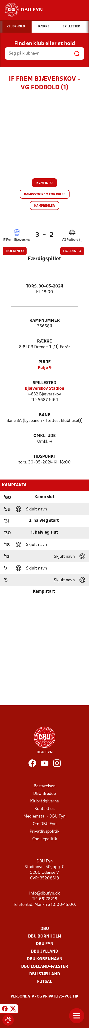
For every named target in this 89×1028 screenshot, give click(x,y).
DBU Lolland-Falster (44, 967)
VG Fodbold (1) (72, 239)
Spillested (44, 383)
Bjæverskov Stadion (44, 389)
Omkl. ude (44, 436)
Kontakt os (44, 809)
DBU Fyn (44, 944)
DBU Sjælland (44, 974)
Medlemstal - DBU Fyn (44, 816)
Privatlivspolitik (44, 832)
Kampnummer (44, 321)
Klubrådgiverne (44, 801)
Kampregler (44, 205)
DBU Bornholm (44, 936)
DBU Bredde (44, 794)
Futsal (44, 982)
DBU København (44, 959)
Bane (44, 415)
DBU (44, 929)
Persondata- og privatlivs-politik (45, 996)
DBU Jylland (44, 952)
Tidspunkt (44, 457)
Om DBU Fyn (44, 824)
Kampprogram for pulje (44, 194)
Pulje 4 (45, 368)
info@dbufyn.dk (44, 893)
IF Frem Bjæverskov (17, 239)
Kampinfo (44, 183)
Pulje (44, 362)
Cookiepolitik (44, 839)
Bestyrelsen (45, 786)
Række (44, 341)
